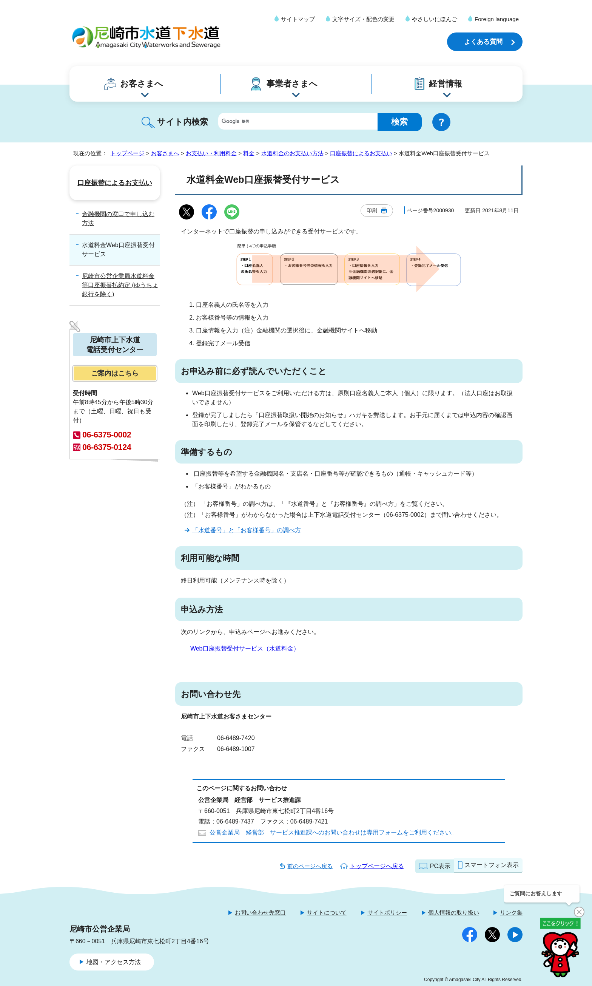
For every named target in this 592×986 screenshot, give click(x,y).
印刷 (372, 210)
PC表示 (440, 866)
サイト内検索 (182, 122)
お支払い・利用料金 (211, 153)
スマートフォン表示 (491, 865)
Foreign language (497, 19)
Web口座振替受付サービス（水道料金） (244, 648)
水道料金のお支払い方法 (292, 153)
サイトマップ (298, 19)
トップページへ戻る (377, 866)
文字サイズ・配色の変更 (363, 19)
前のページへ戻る (310, 866)
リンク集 (511, 912)
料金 (248, 153)
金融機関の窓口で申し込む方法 (118, 218)
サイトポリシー (387, 912)
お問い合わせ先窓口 (260, 912)
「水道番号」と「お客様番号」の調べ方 (246, 530)
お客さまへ (141, 83)
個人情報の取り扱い (453, 912)
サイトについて (327, 912)
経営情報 (445, 83)
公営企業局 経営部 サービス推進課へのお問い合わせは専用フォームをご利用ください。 (333, 832)
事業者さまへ (292, 83)
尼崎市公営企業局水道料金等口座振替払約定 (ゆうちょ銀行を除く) (120, 285)
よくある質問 (483, 41)
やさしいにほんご (434, 19)
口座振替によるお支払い (361, 153)
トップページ (127, 153)
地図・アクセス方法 (113, 962)
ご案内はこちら (115, 373)
